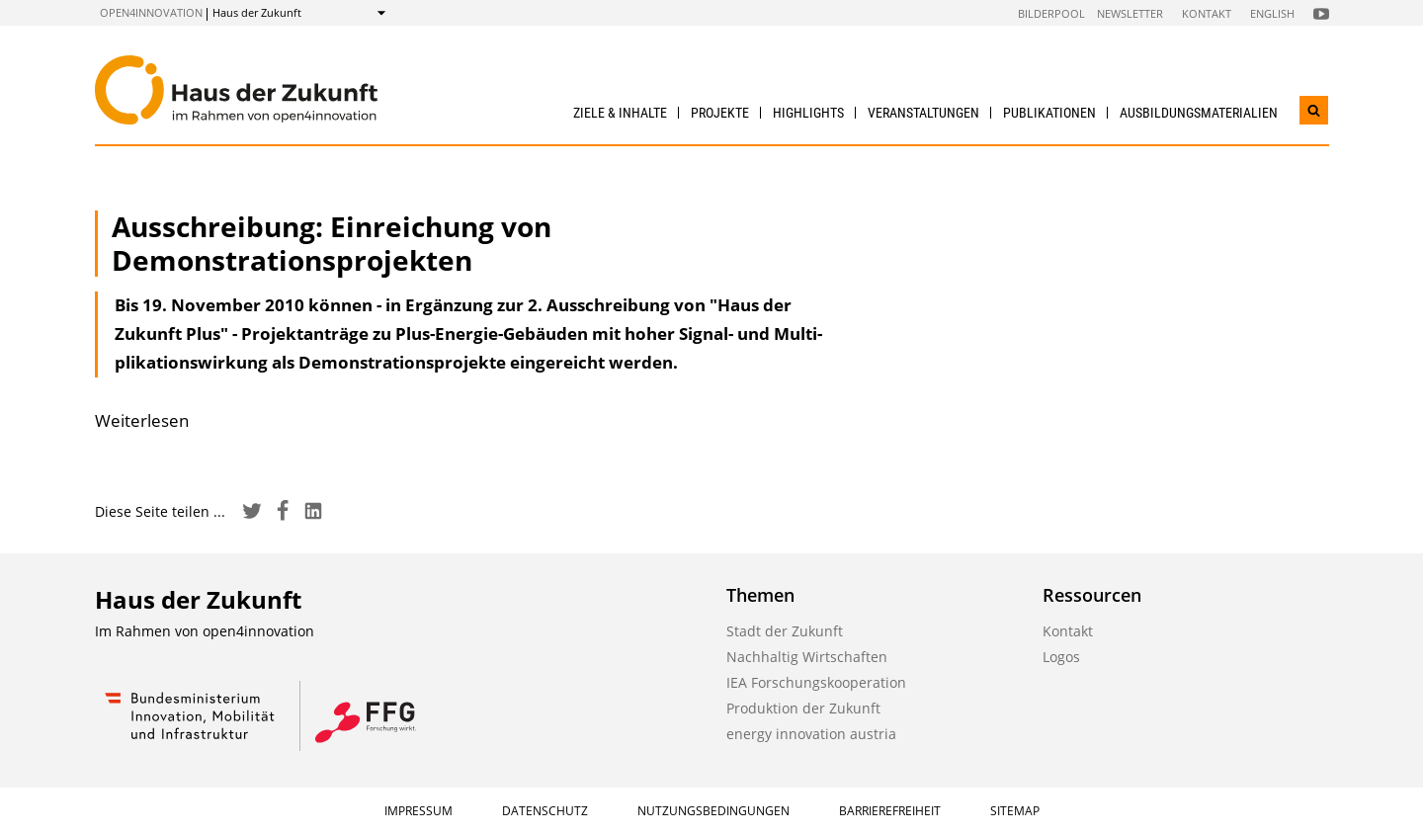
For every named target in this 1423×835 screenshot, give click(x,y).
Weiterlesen (142, 420)
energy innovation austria (811, 733)
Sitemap (1015, 810)
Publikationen (1049, 113)
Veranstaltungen (923, 113)
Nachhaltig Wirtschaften (806, 656)
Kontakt (1206, 13)
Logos (1061, 656)
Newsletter (1130, 13)
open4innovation (151, 12)
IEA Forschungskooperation (816, 682)
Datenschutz (545, 810)
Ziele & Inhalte (620, 113)
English (1272, 13)
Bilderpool (1051, 13)
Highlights (808, 113)
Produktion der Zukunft (803, 708)
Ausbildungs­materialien (1199, 113)
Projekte (720, 113)
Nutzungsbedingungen (713, 810)
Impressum (418, 810)
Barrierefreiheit (890, 810)
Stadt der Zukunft (784, 631)
